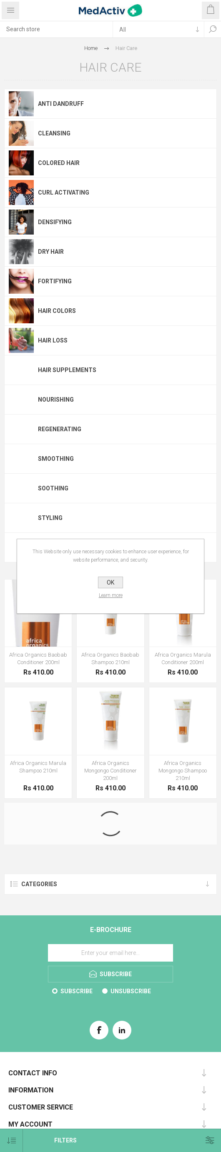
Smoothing (56, 458)
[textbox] (56, 29)
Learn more (111, 595)
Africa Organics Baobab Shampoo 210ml (110, 658)
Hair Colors (57, 310)
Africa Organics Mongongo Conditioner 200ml (110, 770)
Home (91, 48)
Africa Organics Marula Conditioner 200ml (183, 658)
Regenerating (59, 429)
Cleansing (54, 133)
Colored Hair (59, 163)
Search (212, 29)
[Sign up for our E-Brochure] (110, 953)
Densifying (55, 222)
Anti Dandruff (61, 103)
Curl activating (63, 192)
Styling (50, 518)
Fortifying (55, 281)
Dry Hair (51, 251)
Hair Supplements (67, 370)
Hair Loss (53, 340)
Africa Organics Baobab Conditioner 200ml (38, 658)
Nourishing (56, 399)
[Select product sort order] (11, 1140)
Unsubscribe (130, 991)
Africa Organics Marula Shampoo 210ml (38, 767)
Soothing (53, 488)
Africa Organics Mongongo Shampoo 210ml (182, 770)
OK (110, 582)
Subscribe (76, 991)
